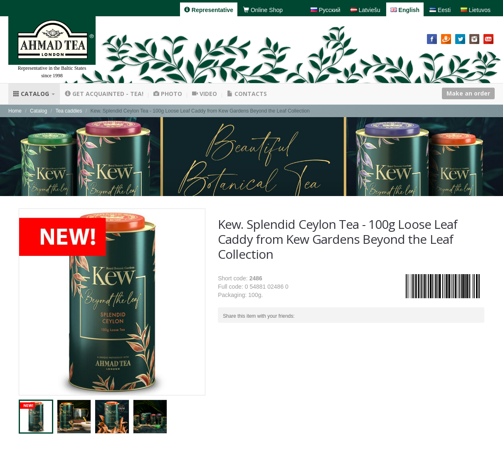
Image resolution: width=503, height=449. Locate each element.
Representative (208, 10)
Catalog (34, 94)
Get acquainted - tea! (104, 94)
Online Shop (263, 10)
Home (15, 111)
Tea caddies (68, 111)
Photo (167, 94)
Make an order (468, 93)
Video (204, 94)
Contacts (247, 94)
